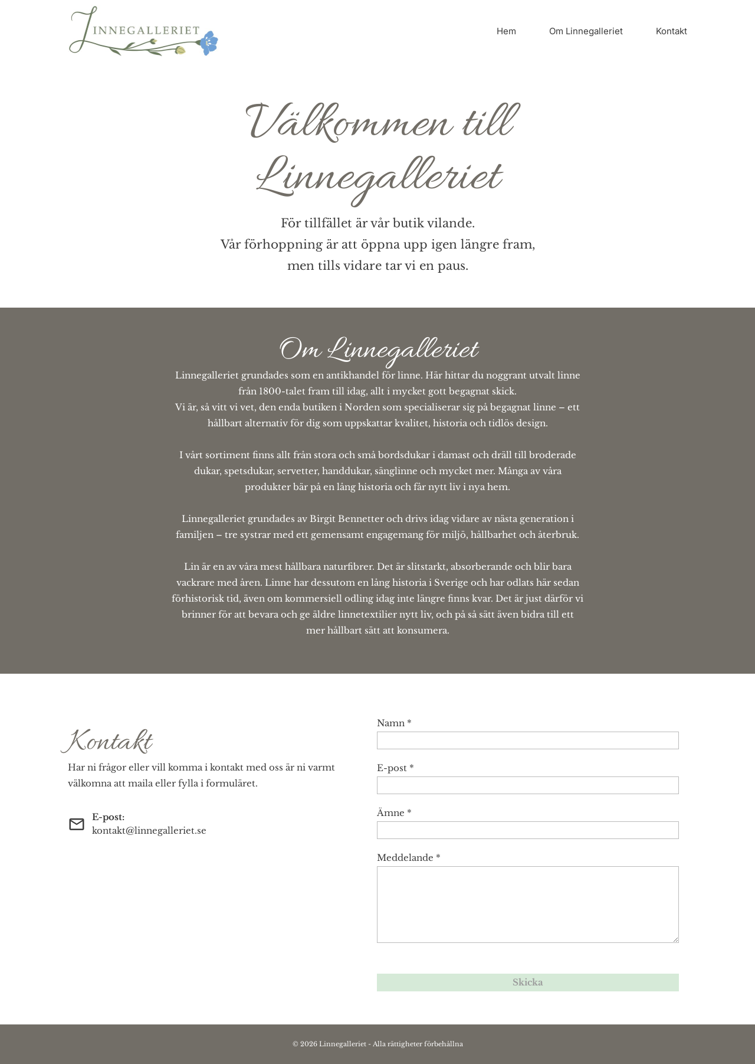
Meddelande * (409, 857)
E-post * (395, 767)
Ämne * (394, 812)
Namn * (394, 723)
